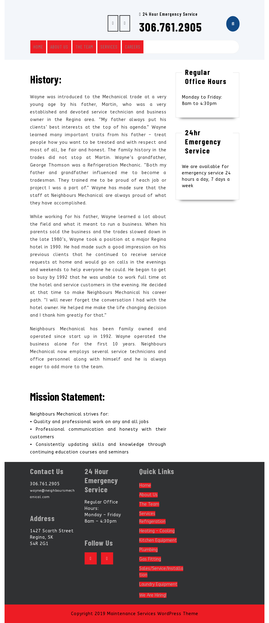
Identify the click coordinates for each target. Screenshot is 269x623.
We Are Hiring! (152, 595)
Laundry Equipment (158, 584)
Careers (132, 46)
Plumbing (148, 549)
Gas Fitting (150, 559)
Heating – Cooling (157, 531)
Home (38, 46)
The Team (84, 46)
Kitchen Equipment (158, 540)
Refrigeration (152, 521)
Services (109, 46)
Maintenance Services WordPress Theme (152, 613)
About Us (59, 46)
